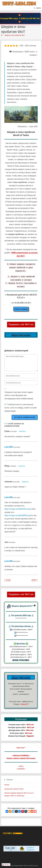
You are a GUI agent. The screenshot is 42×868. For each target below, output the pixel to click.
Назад (7, 580)
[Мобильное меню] (37, 8)
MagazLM (30, 736)
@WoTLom (25, 18)
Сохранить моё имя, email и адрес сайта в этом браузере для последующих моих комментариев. (18, 395)
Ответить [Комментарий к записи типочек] (25, 482)
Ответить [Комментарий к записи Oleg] (21, 466)
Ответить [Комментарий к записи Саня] (22, 431)
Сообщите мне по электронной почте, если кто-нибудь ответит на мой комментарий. (20, 408)
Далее (35, 580)
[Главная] (1, 35)
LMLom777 (25, 704)
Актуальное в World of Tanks (13, 789)
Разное (6, 785)
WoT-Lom (36, 18)
